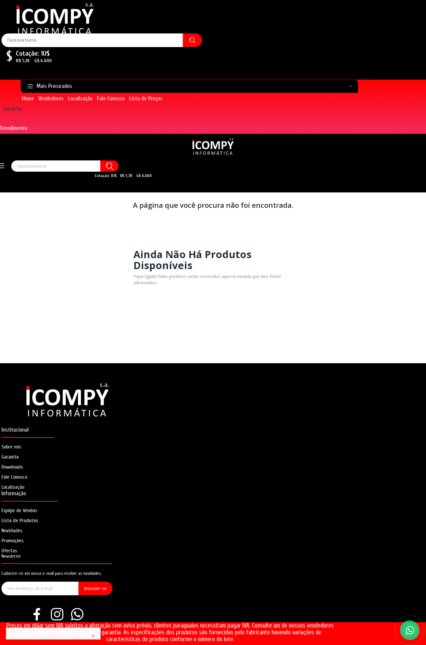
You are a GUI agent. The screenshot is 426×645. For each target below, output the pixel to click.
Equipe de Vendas (19, 510)
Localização (12, 487)
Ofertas (9, 551)
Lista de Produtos (19, 520)
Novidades (11, 530)
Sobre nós (11, 447)
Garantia (12, 108)
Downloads (12, 467)
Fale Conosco (14, 477)
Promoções (12, 541)
